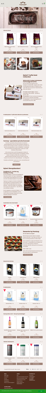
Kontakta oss (6, 379)
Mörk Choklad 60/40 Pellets (23, 46)
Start (17, 375)
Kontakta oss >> (16, 164)
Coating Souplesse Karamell (10, 219)
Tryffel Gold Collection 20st (23, 130)
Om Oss (5, 378)
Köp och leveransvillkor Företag (22, 378)
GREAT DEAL (6, 375)
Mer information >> (29, 390)
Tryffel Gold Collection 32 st (10, 130)
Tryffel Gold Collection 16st (36, 130)
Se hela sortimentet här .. (28, 104)
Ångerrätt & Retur (20, 381)
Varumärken (6, 376)
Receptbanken (6, 381)
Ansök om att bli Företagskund (9, 382)
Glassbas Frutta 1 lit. (36, 303)
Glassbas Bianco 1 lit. (23, 219)
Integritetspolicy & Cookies (21, 379)
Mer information (10, 52)
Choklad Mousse (23, 277)
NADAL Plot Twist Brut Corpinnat (36, 330)
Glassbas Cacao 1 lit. (23, 303)
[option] (9, 43)
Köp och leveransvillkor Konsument (22, 376)
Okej (41, 391)
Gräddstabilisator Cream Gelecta (23, 357)
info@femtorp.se (32, 380)
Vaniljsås (9, 277)
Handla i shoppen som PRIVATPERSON (20, 383)
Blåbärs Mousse (36, 277)
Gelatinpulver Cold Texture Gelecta (36, 357)
